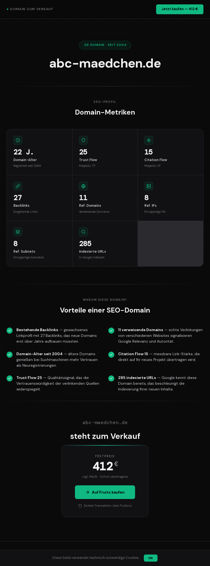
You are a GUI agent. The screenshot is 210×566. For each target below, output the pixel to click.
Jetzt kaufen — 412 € (179, 9)
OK (150, 558)
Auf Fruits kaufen (105, 492)
